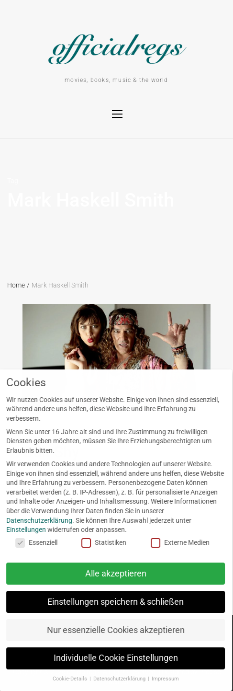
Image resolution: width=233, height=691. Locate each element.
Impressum (158, 679)
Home (18, 285)
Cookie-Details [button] (63, 679)
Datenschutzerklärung (113, 679)
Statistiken (97, 542)
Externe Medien (173, 542)
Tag (12, 180)
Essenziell (29, 542)
